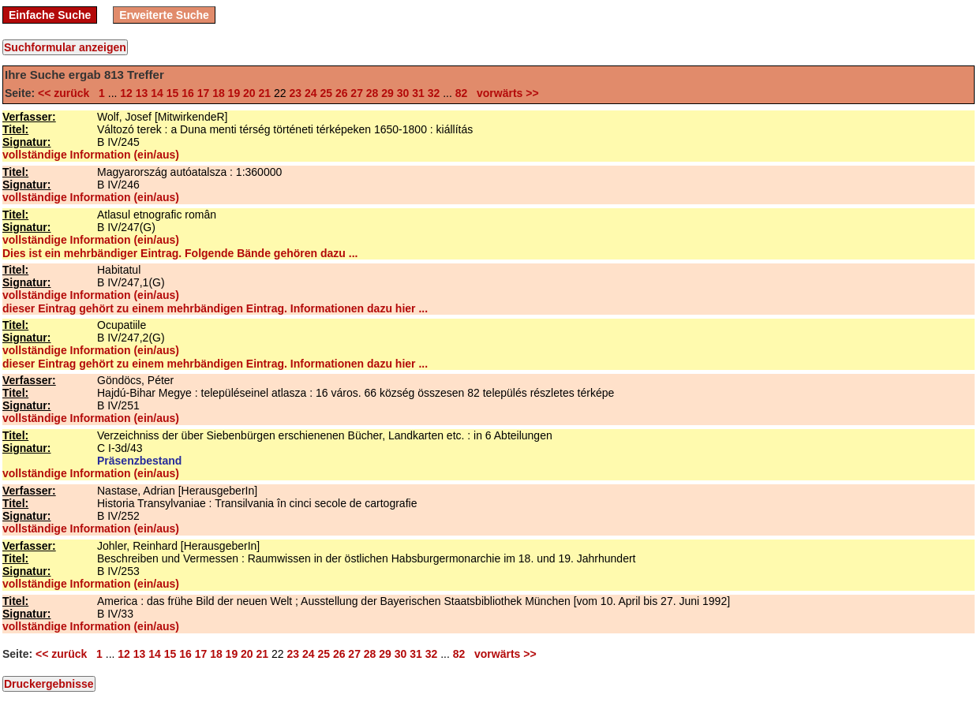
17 (203, 93)
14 (157, 93)
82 (461, 93)
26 (341, 93)
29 (387, 93)
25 (326, 93)
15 (173, 93)
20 (249, 93)
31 (418, 93)
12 (126, 93)
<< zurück (66, 93)
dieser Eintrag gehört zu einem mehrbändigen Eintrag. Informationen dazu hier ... (215, 308)
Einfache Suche (50, 15)
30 (403, 93)
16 (188, 93)
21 (265, 93)
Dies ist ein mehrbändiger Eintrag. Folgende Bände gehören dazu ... (179, 253)
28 (372, 93)
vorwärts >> (504, 93)
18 (218, 93)
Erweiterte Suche (164, 15)
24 (311, 93)
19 (234, 93)
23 (295, 93)
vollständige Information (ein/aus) (90, 154)
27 (356, 93)
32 (434, 93)
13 (142, 93)
